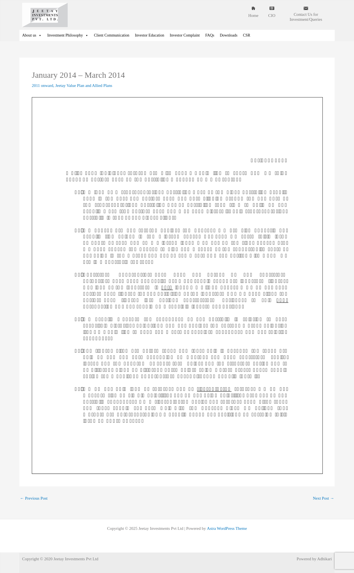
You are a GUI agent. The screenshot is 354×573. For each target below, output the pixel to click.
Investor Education (149, 35)
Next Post (323, 498)
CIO (271, 15)
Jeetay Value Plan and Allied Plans (84, 85)
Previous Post (34, 498)
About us (32, 35)
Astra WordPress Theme (227, 528)
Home (253, 15)
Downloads (229, 35)
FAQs (209, 35)
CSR (246, 35)
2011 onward (42, 85)
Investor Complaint (185, 35)
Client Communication (111, 35)
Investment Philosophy (67, 35)
